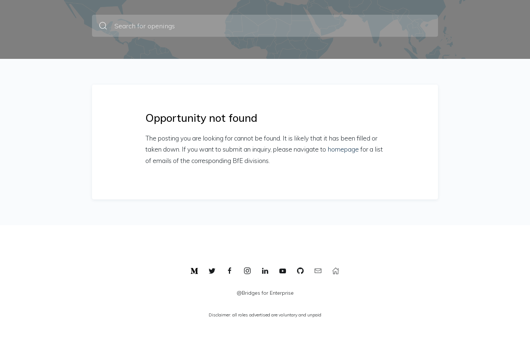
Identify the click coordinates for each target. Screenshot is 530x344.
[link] (194, 270)
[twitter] (212, 270)
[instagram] (247, 270)
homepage (343, 149)
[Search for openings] (265, 26)
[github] (300, 270)
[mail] (318, 270)
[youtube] (282, 270)
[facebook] (229, 270)
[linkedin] (265, 270)
